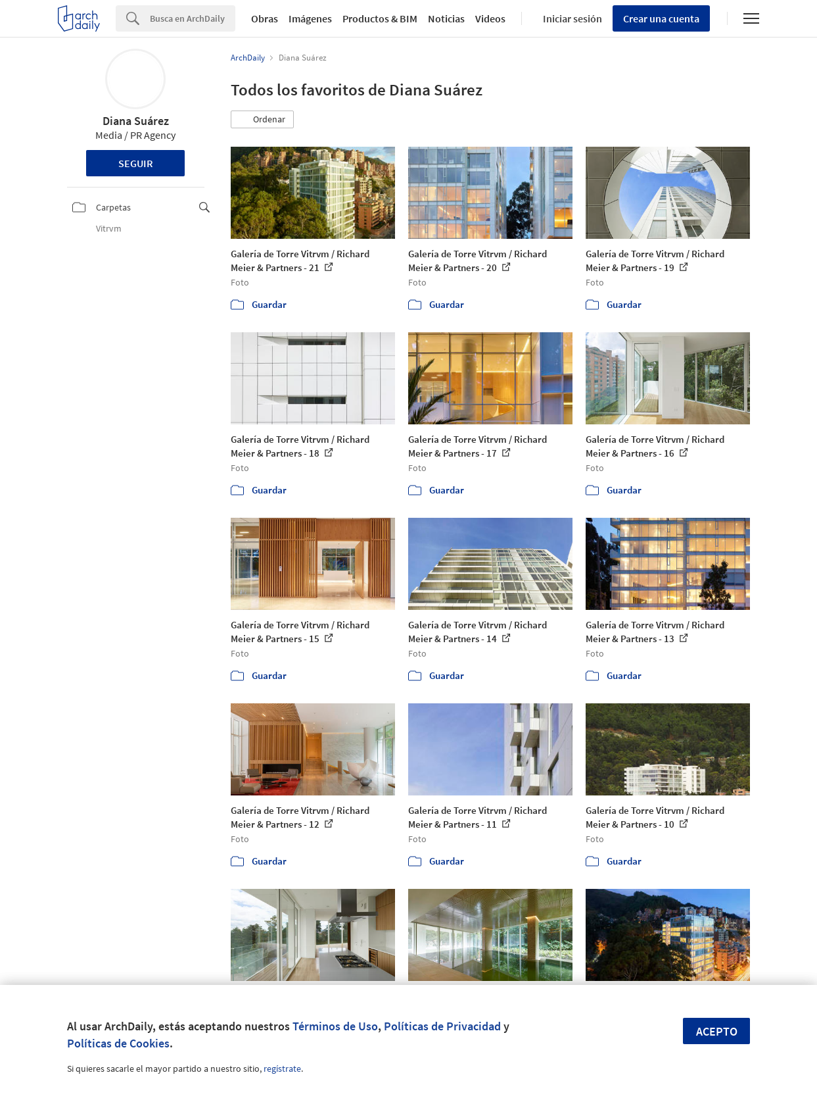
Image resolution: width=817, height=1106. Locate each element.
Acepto (716, 1031)
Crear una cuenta (661, 18)
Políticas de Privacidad (442, 1026)
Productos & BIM (379, 18)
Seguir (135, 163)
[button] (262, 120)
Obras (264, 18)
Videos (490, 18)
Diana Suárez (136, 120)
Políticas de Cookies (118, 1043)
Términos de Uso (335, 1026)
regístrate (282, 1068)
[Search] (192, 18)
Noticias (446, 18)
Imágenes (310, 18)
